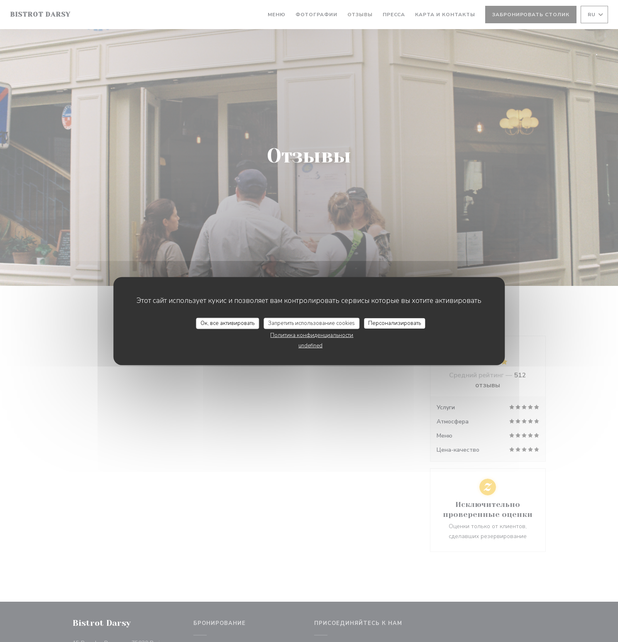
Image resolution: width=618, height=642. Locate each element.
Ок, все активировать (227, 323)
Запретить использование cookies (311, 323)
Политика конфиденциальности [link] (311, 335)
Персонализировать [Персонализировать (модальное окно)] (394, 323)
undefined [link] (310, 345)
